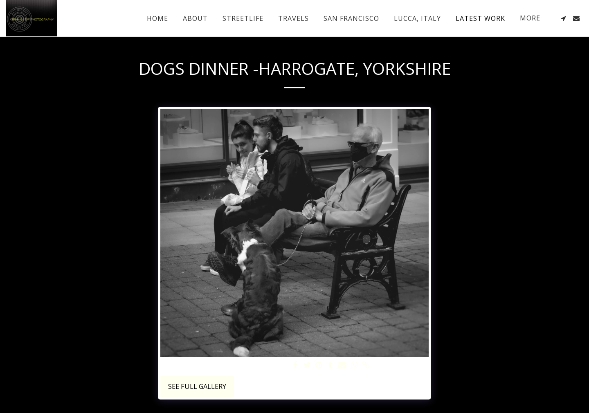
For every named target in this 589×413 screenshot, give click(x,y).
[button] (563, 18)
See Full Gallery (197, 386)
